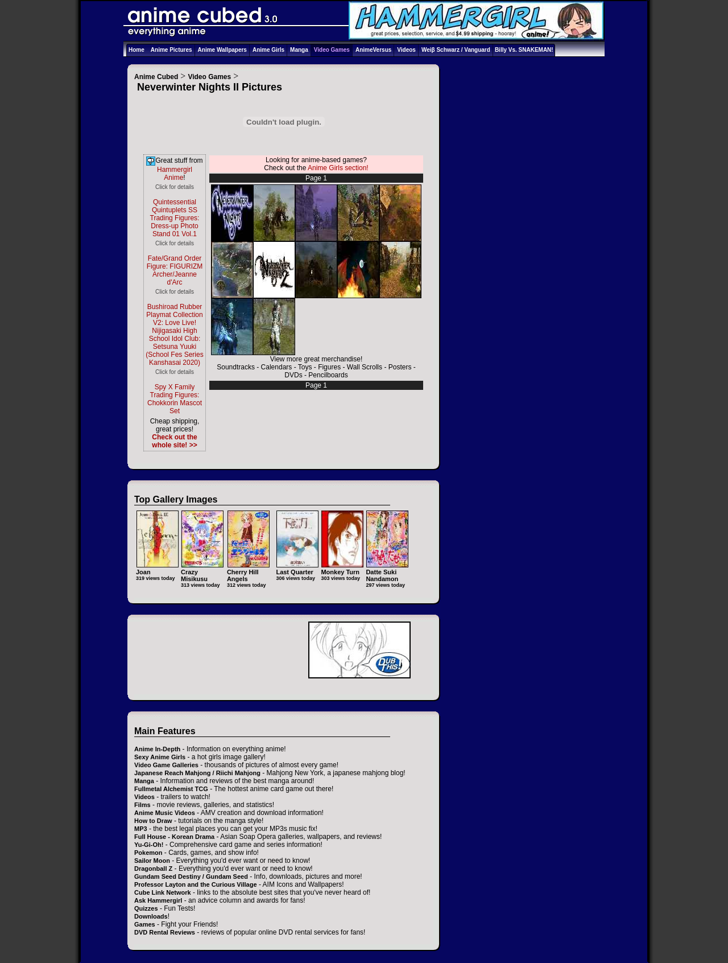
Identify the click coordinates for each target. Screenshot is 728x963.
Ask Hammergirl (158, 900)
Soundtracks (236, 367)
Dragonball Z (153, 868)
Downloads (151, 916)
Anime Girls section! (338, 168)
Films (142, 804)
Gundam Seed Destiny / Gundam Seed (191, 876)
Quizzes (146, 908)
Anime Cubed (156, 77)
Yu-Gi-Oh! (148, 844)
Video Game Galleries (166, 765)
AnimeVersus (373, 50)
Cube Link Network (162, 892)
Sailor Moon (152, 860)
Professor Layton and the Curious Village (195, 884)
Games (144, 924)
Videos (406, 50)
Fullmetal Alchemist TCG (171, 788)
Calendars (276, 367)
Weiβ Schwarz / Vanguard (455, 50)
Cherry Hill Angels (248, 571)
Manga (299, 50)
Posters (400, 367)
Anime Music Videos (164, 812)
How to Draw (153, 820)
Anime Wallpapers (222, 50)
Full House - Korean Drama (174, 836)
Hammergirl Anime (174, 174)
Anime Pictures (171, 50)
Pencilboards (328, 375)
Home (136, 50)
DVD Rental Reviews (164, 932)
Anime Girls (268, 50)
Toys (305, 367)
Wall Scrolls (364, 367)
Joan (157, 568)
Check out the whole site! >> (174, 441)
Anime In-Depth (157, 749)
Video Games (332, 50)
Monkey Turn (342, 568)
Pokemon (148, 852)
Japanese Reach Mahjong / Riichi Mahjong (197, 772)
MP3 (140, 828)
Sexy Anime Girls (159, 757)
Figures (329, 367)
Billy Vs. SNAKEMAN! (524, 50)
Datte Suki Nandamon (387, 571)
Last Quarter (297, 568)
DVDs (293, 375)
